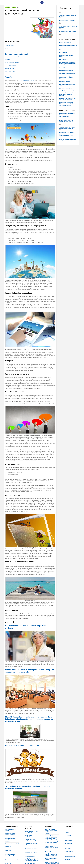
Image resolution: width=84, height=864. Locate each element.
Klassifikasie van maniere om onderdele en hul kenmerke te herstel (31, 845)
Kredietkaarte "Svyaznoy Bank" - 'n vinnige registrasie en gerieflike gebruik (12, 845)
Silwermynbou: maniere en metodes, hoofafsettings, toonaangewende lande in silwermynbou (67, 51)
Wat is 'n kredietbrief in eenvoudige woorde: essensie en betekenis (11, 840)
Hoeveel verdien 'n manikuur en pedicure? (52, 859)
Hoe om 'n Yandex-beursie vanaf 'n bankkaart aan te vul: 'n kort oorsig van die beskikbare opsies (67, 115)
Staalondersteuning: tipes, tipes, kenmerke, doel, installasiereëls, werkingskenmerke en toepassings (67, 72)
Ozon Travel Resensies (10, 65)
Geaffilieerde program (10, 71)
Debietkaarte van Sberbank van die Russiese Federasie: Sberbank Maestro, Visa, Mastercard (12, 855)
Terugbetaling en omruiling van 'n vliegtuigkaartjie (16, 53)
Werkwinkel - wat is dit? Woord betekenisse (31, 853)
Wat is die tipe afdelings (64, 81)
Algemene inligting (9, 45)
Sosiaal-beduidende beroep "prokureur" (68, 11)
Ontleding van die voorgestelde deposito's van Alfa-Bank (12, 860)
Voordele (7, 48)
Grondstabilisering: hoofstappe (66, 67)
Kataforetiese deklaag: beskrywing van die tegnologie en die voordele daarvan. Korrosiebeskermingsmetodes (31, 858)
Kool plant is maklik (63, 59)
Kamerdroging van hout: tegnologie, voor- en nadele (31, 840)
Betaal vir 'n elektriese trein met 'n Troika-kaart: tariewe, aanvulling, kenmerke (66, 122)
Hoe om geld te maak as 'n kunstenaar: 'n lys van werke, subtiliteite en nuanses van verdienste (51, 831)
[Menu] (2, 2)
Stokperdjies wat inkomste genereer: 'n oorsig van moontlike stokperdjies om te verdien (51, 847)
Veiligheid (7, 59)
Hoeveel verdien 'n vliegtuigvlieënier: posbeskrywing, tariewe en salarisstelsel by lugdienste (51, 853)
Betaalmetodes (8, 51)
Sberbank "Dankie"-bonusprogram (9, 850)
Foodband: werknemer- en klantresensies (22, 746)
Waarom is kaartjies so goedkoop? (13, 56)
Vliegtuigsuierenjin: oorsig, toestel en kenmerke (31, 849)
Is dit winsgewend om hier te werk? (13, 74)
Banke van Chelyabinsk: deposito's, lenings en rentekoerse (10, 834)
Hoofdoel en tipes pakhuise (65, 42)
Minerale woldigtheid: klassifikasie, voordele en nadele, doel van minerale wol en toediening (67, 63)
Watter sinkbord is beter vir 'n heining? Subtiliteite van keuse (31, 832)
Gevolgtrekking (8, 76)
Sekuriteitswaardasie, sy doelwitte (10, 830)
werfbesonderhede (9, 68)
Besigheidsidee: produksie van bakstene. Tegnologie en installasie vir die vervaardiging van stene (67, 104)
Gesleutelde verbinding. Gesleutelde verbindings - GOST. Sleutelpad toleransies (67, 77)
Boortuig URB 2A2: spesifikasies (29, 836)
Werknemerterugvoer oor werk (12, 62)
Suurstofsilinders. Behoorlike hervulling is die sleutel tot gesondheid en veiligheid (68, 94)
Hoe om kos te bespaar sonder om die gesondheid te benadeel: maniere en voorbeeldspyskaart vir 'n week (67, 134)
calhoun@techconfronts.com (27, 80)
